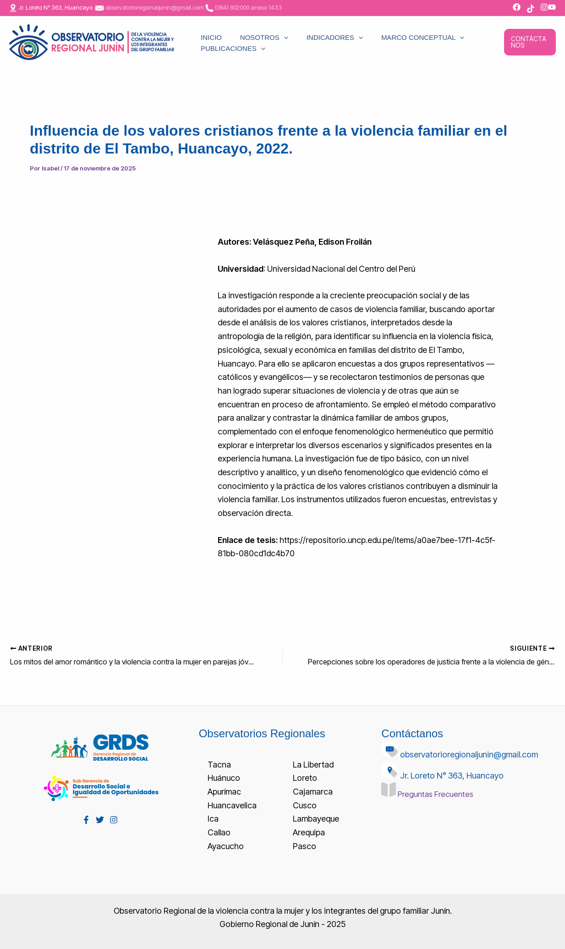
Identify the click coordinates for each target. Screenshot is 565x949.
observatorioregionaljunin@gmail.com (154, 7)
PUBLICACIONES (226, 52)
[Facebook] (86, 819)
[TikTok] (531, 9)
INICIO (204, 32)
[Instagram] (114, 819)
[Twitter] (100, 819)
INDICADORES (305, 32)
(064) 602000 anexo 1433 (248, 7)
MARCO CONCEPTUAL (381, 32)
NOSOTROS (246, 32)
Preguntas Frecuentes (437, 793)
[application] (265, 32)
